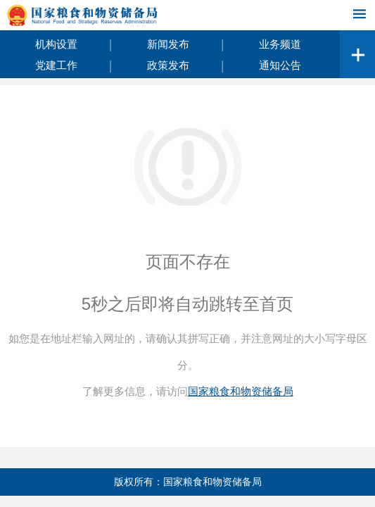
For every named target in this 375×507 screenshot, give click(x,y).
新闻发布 (168, 44)
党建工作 (56, 65)
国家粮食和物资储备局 (240, 391)
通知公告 (280, 65)
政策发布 (168, 65)
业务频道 (280, 44)
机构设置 (56, 44)
